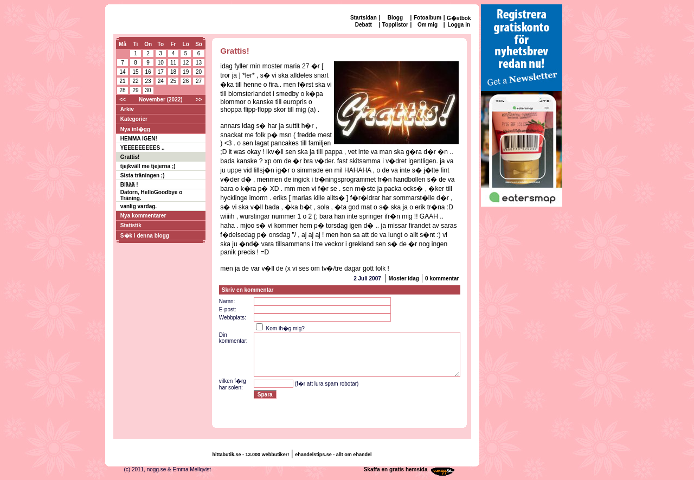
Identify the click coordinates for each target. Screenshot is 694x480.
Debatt (363, 25)
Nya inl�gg (135, 129)
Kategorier (133, 119)
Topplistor (395, 25)
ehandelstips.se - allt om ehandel (333, 454)
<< (122, 100)
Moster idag (404, 278)
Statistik (131, 225)
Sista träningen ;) (142, 175)
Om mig (427, 25)
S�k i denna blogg (144, 236)
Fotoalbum (427, 18)
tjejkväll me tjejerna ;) (148, 166)
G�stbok (459, 18)
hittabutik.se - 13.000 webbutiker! (251, 454)
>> (199, 100)
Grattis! (130, 157)
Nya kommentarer (143, 216)
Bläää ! (129, 185)
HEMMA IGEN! (138, 139)
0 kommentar (442, 278)
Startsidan (363, 18)
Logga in (458, 25)
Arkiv (127, 109)
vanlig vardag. (138, 206)
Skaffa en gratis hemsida (396, 469)
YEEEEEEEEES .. (142, 148)
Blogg (395, 18)
